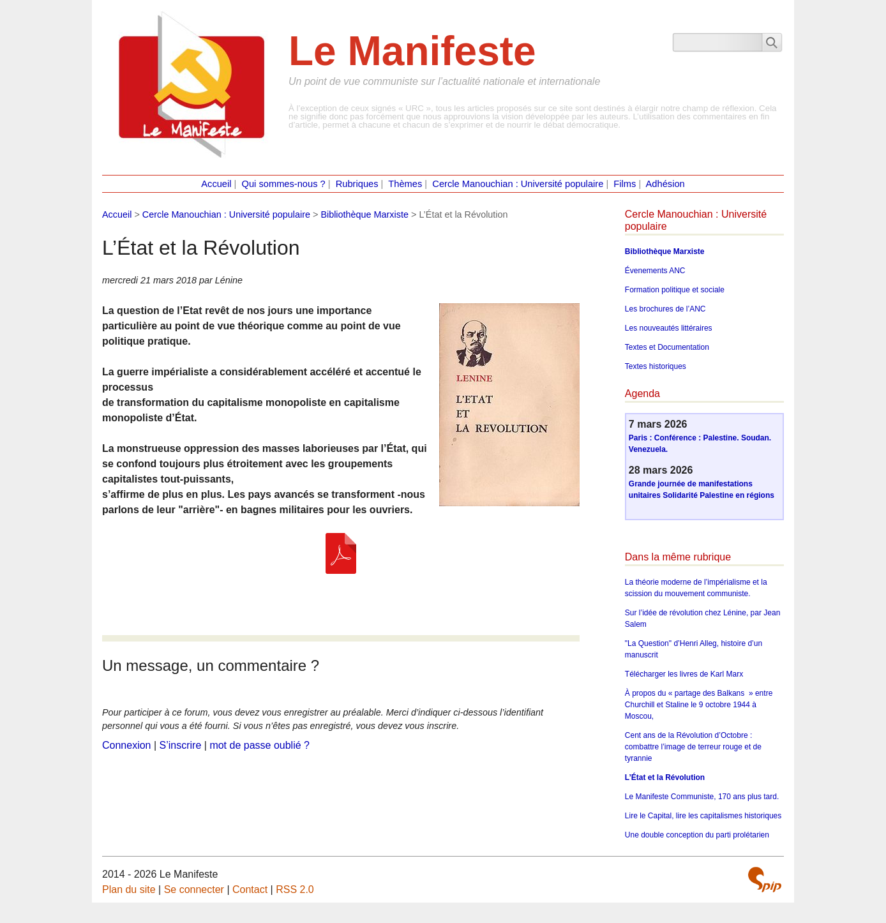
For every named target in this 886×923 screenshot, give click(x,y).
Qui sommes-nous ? (284, 184)
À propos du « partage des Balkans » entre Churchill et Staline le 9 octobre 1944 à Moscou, (699, 705)
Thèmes (405, 184)
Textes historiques (655, 366)
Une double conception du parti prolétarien (697, 834)
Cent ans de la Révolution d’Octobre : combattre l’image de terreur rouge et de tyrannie (693, 747)
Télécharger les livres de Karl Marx (684, 674)
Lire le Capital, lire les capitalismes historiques (703, 815)
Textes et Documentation (667, 347)
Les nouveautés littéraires (668, 328)
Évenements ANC (655, 270)
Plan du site (129, 889)
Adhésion (665, 184)
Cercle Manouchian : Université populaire (517, 184)
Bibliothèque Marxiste (364, 214)
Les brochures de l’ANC (665, 308)
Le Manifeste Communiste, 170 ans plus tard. (702, 796)
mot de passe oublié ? (259, 745)
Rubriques (357, 184)
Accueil (216, 184)
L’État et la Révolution (665, 777)
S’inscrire (181, 745)
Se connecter (194, 889)
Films (624, 184)
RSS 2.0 (295, 889)
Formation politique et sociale (675, 289)
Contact (249, 889)
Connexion (126, 745)
